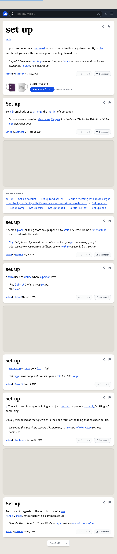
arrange (37, 112)
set (43, 285)
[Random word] (98, 14)
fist (39, 368)
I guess (26, 66)
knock (18, 516)
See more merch (64, 89)
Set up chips (36, 208)
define (28, 277)
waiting (37, 61)
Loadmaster (21, 440)
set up (9, 73)
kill (11, 112)
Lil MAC (18, 297)
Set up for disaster (52, 199)
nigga (17, 376)
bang (75, 376)
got (11, 124)
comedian (88, 524)
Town (15, 289)
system (65, 407)
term (11, 277)
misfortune (99, 230)
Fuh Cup (19, 531)
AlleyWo (19, 254)
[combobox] (55, 14)
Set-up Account (27, 199)
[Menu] (111, 13)
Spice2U (19, 384)
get (72, 242)
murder (52, 112)
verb (8, 39)
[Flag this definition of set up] (108, 26)
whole (79, 428)
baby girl (20, 285)
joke (62, 511)
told (59, 376)
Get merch (102, 74)
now (68, 428)
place (20, 230)
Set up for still (56, 208)
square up (15, 368)
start (66, 230)
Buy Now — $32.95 (42, 89)
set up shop (99, 208)
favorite (76, 524)
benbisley (19, 73)
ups (59, 524)
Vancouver (44, 119)
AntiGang (19, 132)
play (101, 49)
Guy (11, 242)
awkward (39, 49)
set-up (9, 199)
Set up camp (17, 208)
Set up (9, 132)
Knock (10, 516)
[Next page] (66, 543)
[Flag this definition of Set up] (109, 102)
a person (45, 277)
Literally (89, 407)
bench (66, 61)
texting (64, 247)
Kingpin (55, 119)
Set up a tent (99, 203)
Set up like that (79, 208)
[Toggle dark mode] (106, 13)
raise (27, 368)
